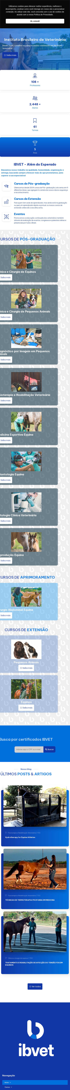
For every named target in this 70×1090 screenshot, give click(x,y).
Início (8, 1082)
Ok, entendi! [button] (35, 21)
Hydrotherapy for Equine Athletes (20, 837)
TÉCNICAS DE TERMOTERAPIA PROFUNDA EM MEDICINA (30, 900)
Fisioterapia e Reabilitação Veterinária (22, 833)
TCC (38, 833)
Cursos (8, 1087)
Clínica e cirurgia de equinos (18, 958)
